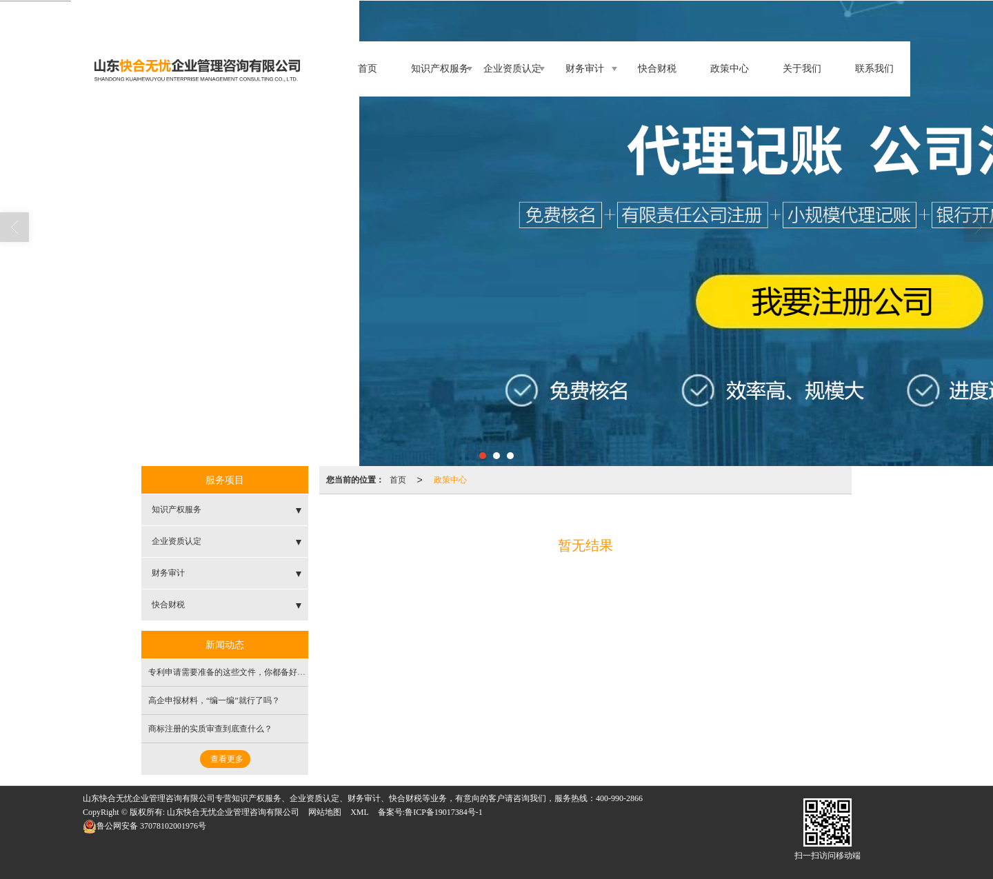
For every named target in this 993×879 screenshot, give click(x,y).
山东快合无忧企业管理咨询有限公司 (233, 812)
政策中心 (729, 68)
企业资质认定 (512, 68)
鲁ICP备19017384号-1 (444, 812)
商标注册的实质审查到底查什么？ (210, 729)
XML (359, 812)
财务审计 (584, 68)
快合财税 (657, 68)
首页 (367, 68)
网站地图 (324, 812)
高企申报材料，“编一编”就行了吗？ (214, 700)
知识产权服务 (440, 68)
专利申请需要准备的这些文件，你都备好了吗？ (235, 672)
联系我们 (874, 68)
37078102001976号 (144, 826)
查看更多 (226, 759)
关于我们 (802, 68)
